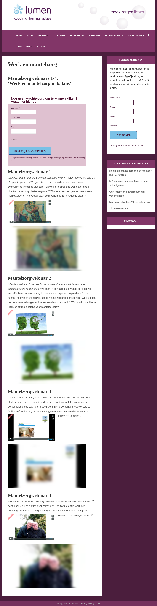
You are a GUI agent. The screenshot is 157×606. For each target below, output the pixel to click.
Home (19, 35)
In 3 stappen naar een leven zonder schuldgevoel (128, 183)
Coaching (59, 35)
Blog (30, 35)
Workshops (77, 35)
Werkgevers (136, 35)
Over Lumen (24, 46)
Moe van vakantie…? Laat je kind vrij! (130, 202)
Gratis (43, 35)
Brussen (94, 35)
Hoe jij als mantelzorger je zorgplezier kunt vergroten (130, 172)
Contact (42, 46)
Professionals (113, 35)
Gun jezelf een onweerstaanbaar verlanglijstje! (127, 193)
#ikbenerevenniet (119, 208)
